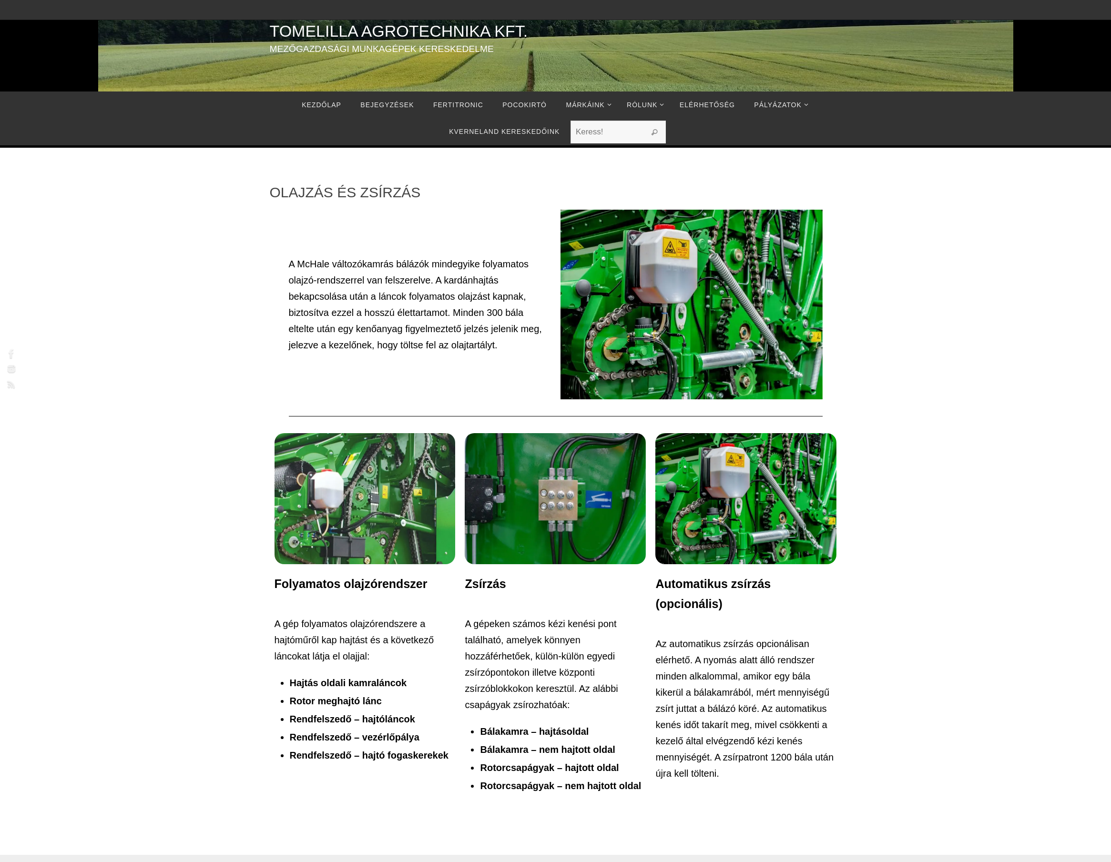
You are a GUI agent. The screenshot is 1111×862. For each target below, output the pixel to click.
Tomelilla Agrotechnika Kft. (399, 31)
